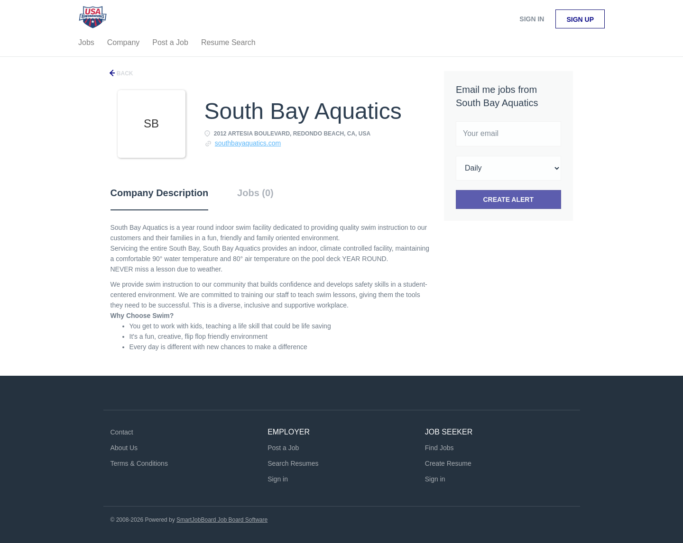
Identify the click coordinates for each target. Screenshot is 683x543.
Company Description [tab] (160, 193)
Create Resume (448, 463)
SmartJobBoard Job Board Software (222, 519)
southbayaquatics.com (248, 143)
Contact (122, 432)
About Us (124, 448)
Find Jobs (439, 448)
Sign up (580, 19)
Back (124, 73)
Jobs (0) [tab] (255, 193)
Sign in (531, 19)
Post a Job (283, 448)
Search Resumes (293, 463)
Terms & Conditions (139, 463)
